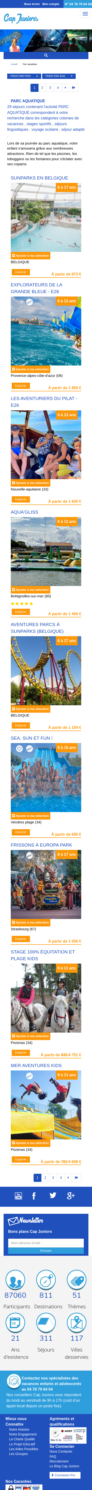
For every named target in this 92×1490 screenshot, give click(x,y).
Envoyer (46, 1250)
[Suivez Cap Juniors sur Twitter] (53, 1197)
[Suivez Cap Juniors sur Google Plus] (71, 1198)
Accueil (14, 64)
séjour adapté (73, 129)
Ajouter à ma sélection (32, 255)
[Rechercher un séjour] (46, 55)
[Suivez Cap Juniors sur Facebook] (33, 1198)
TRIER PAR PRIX (20, 76)
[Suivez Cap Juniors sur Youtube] (18, 1198)
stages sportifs (39, 124)
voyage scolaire (44, 129)
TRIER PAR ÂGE (55, 76)
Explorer (21, 272)
